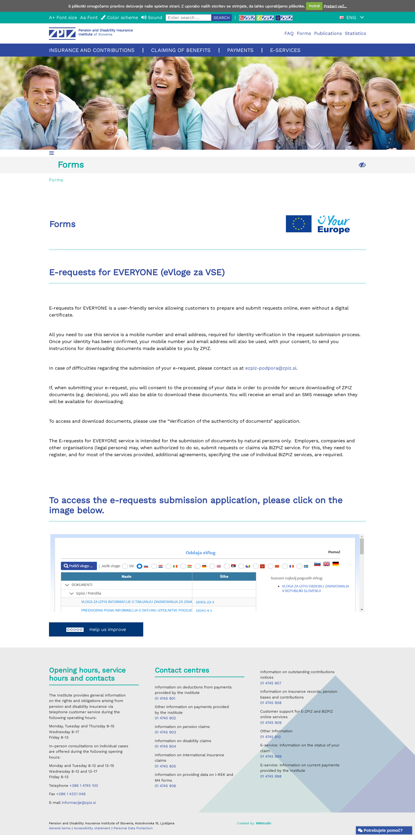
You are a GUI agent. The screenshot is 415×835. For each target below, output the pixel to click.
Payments (240, 50)
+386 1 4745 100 (83, 785)
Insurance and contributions (92, 50)
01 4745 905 (165, 766)
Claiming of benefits (181, 50)
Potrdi (314, 6)
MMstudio (263, 823)
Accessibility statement (93, 828)
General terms (60, 828)
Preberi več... (335, 6)
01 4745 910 (270, 737)
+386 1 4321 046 (71, 794)
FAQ (289, 33)
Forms (304, 33)
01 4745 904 (165, 746)
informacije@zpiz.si (79, 802)
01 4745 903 (165, 732)
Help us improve (96, 629)
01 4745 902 (165, 718)
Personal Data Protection (133, 828)
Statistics (355, 33)
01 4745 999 (271, 756)
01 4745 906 (165, 786)
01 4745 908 (271, 703)
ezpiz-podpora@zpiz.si (270, 368)
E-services (285, 50)
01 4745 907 (270, 683)
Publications (328, 33)
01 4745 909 (271, 722)
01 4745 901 (165, 698)
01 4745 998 (271, 776)
